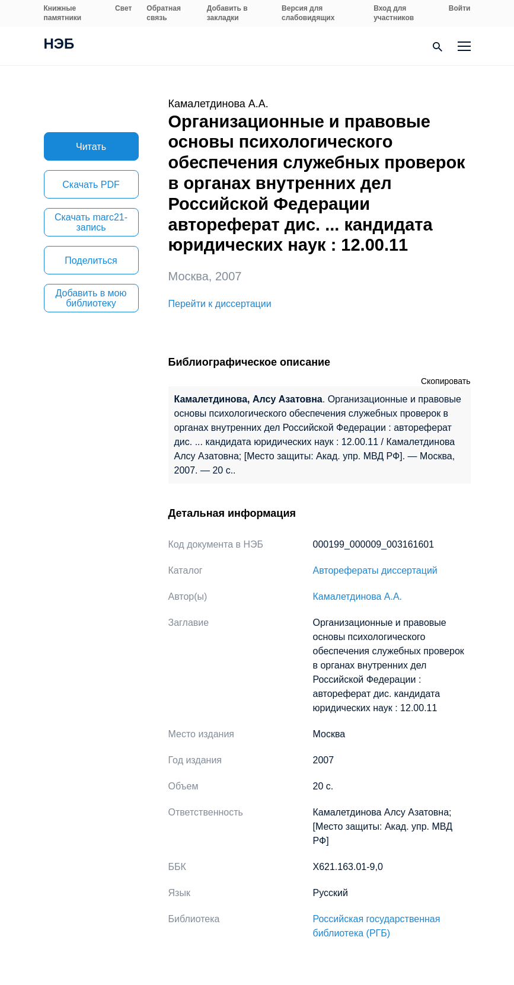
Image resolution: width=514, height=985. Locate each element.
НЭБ (59, 45)
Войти (460, 8)
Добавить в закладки (227, 13)
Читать (91, 147)
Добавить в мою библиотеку (91, 298)
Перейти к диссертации (220, 304)
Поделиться (91, 260)
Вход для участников (393, 13)
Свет (123, 8)
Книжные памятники (63, 13)
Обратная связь (163, 13)
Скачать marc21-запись (91, 222)
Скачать (90, 185)
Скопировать (446, 381)
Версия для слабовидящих (308, 13)
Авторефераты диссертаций (375, 570)
